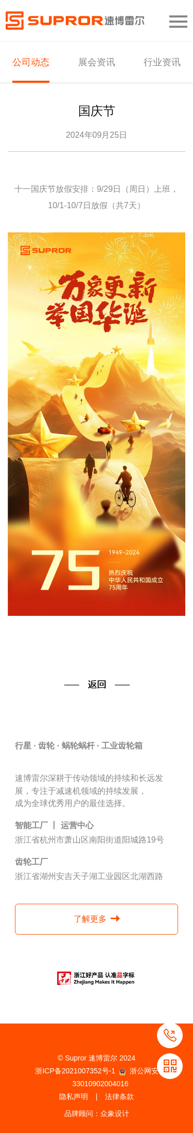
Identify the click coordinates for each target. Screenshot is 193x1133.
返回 (97, 684)
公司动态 (30, 62)
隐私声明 (73, 1096)
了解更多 (90, 919)
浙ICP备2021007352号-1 (75, 1071)
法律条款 (119, 1096)
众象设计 (114, 1113)
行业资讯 (162, 62)
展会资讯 (96, 62)
